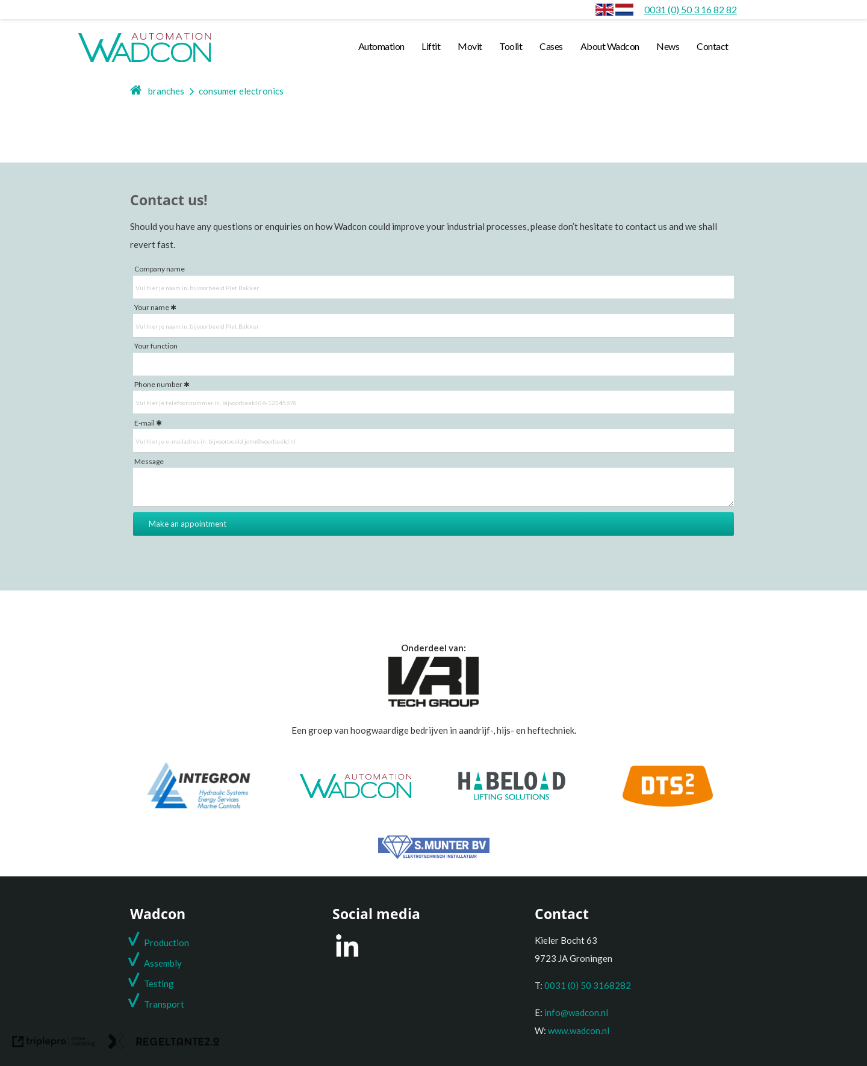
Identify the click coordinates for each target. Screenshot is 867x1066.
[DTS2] (668, 803)
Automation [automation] (381, 46)
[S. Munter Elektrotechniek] (433, 855)
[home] (136, 91)
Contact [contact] (713, 46)
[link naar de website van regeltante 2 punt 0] (164, 1044)
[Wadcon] (355, 794)
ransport (166, 1004)
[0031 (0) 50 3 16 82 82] (690, 9)
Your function (156, 345)
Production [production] (166, 942)
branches (166, 90)
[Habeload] (511, 796)
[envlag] (604, 9)
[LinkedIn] (347, 956)
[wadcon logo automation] (144, 61)
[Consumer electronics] (624, 9)
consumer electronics (241, 90)
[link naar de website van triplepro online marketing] (54, 1044)
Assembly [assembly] (163, 963)
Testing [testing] (159, 983)
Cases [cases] (551, 46)
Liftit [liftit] (430, 46)
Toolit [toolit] (510, 46)
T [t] (146, 1004)
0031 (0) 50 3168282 (587, 985)
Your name (151, 307)
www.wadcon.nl (578, 1030)
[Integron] (199, 808)
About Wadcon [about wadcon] (609, 46)
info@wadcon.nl (576, 1012)
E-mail (144, 422)
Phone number (158, 384)
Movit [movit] (470, 46)
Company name (159, 268)
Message (149, 461)
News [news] (667, 46)
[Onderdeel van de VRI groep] (433, 703)
